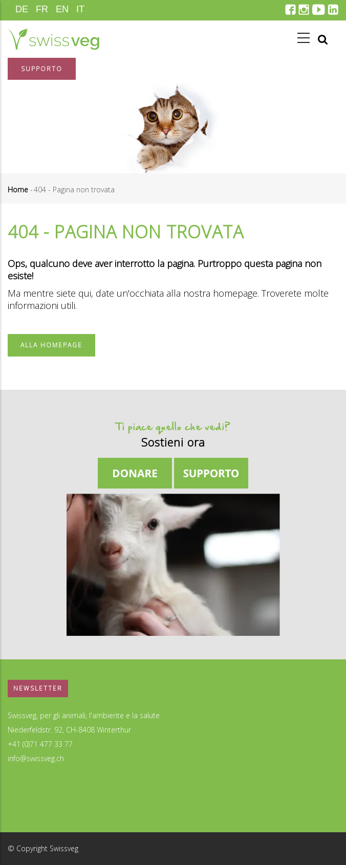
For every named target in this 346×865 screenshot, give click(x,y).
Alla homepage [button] (51, 345)
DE (21, 9)
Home (18, 189)
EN (62, 9)
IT (80, 9)
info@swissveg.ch (36, 758)
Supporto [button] (41, 68)
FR (42, 9)
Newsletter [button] (37, 688)
